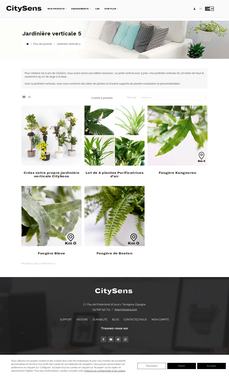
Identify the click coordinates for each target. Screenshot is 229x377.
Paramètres (151, 366)
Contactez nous (135, 319)
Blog (115, 319)
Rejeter (181, 366)
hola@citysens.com (125, 309)
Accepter (211, 366)
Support (66, 319)
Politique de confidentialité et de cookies (104, 371)
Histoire (82, 319)
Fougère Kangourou (177, 172)
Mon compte (160, 319)
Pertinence (174, 97)
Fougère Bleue (51, 253)
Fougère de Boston (115, 253)
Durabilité (100, 319)
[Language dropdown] (201, 8)
